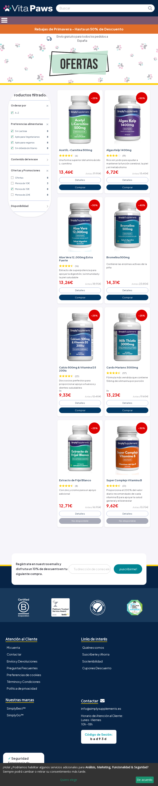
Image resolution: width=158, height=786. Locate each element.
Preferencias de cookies (24, 670)
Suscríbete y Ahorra (95, 649)
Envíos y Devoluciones (22, 656)
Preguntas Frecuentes (22, 663)
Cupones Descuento (97, 663)
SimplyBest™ (16, 703)
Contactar (14, 649)
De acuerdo (144, 780)
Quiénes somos (93, 643)
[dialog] (79, 774)
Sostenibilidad (92, 656)
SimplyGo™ (15, 710)
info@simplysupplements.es (101, 703)
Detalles (80, 179)
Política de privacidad (22, 683)
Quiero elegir (68, 780)
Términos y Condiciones (23, 677)
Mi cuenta (13, 643)
